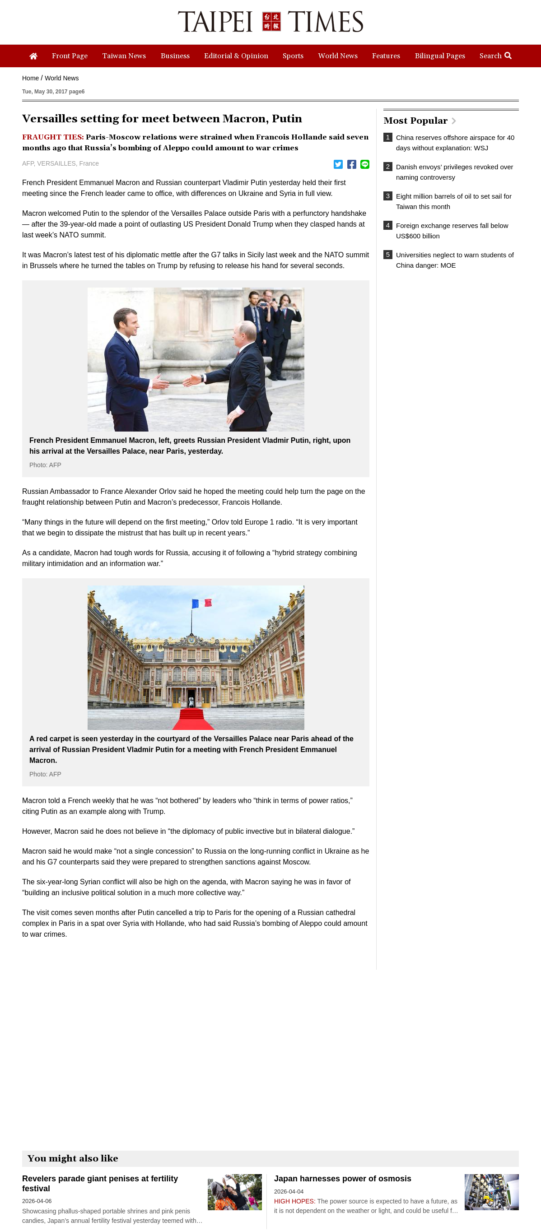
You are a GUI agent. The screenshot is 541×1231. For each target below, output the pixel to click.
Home (30, 78)
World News (62, 78)
